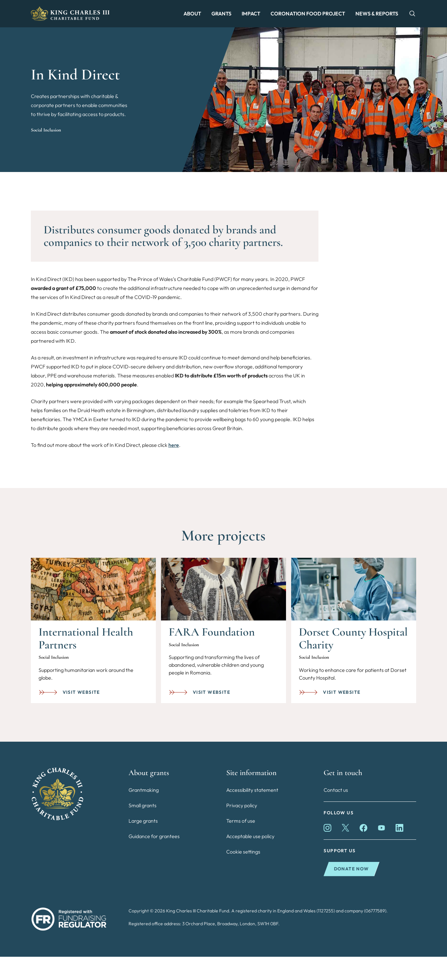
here (173, 447)
